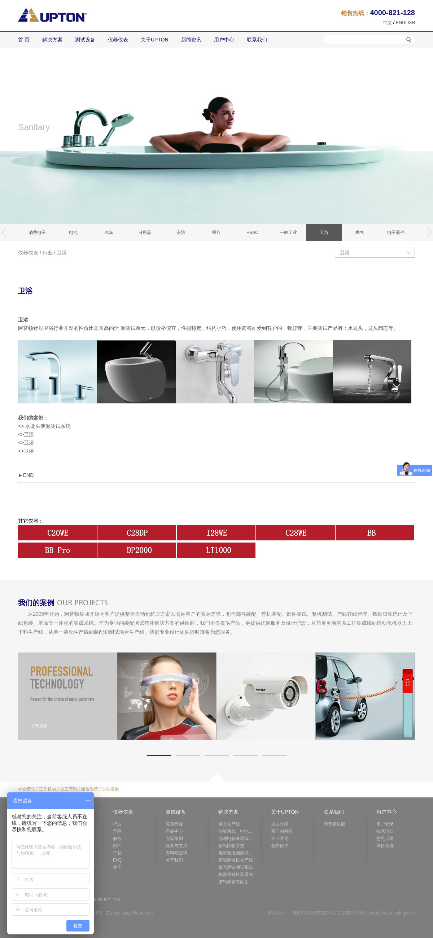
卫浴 (62, 253)
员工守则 (68, 789)
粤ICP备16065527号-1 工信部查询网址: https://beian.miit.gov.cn (354, 913)
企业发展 (110, 789)
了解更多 (39, 725)
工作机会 (47, 789)
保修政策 (89, 789)
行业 (48, 253)
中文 (387, 22)
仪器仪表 (28, 253)
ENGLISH (405, 22)
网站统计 (276, 913)
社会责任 (26, 789)
